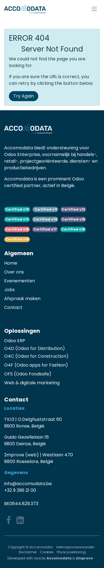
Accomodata (59, 558)
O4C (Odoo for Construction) (36, 356)
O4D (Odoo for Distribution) (34, 348)
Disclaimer (28, 552)
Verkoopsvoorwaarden (75, 547)
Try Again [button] (23, 96)
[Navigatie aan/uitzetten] (94, 9)
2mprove (84, 558)
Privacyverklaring (71, 552)
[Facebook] (8, 520)
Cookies (47, 552)
